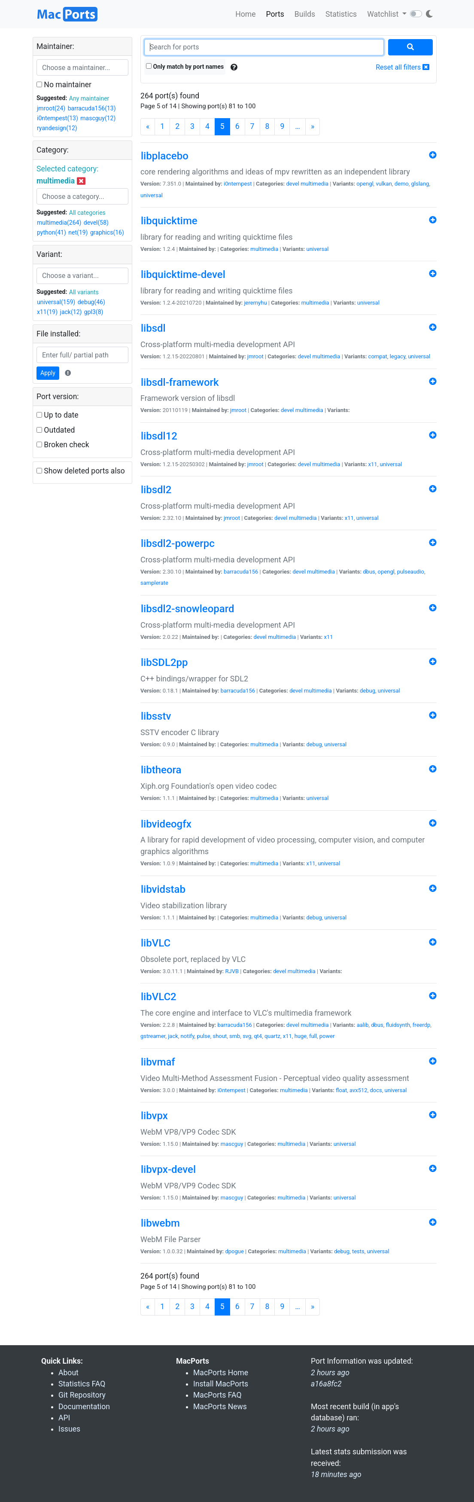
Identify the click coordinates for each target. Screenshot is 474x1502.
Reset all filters (402, 67)
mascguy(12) (97, 118)
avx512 (358, 1090)
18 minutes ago (336, 1474)
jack (173, 1036)
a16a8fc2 (326, 1384)
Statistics (341, 14)
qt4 (258, 1036)
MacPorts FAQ (217, 1395)
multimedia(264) (59, 222)
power (327, 1036)
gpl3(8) (93, 311)
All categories (87, 212)
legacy (398, 356)
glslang (420, 183)
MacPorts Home (220, 1372)
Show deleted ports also (80, 471)
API (64, 1417)
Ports (275, 14)
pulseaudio (410, 571)
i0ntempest (238, 183)
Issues (69, 1429)
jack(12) (71, 311)
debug (367, 690)
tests (358, 1251)
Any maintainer (89, 98)
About (68, 1372)
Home (245, 14)
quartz (272, 1036)
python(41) (51, 232)
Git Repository (82, 1395)
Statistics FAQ (81, 1384)
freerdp (422, 1025)
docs (376, 1090)
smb (234, 1036)
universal (151, 195)
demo (402, 183)
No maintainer (63, 84)
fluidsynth (398, 1025)
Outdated (55, 430)
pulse (203, 1036)
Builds (305, 14)
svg (247, 1036)
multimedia (314, 183)
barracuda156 (241, 571)
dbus (369, 571)
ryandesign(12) (57, 128)
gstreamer (152, 1036)
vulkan (384, 183)
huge (301, 1036)
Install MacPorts (220, 1384)
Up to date (57, 415)
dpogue (234, 1251)
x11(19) (47, 311)
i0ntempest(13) (57, 118)
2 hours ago (330, 1429)
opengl (364, 183)
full (313, 1036)
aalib (363, 1025)
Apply (47, 372)
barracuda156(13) (92, 108)
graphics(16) (107, 232)
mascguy (232, 1144)
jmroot (255, 356)
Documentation (84, 1406)
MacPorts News (220, 1406)
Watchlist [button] (383, 14)
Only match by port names (185, 66)
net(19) (78, 232)
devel (292, 183)
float (341, 1090)
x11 (372, 464)
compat (377, 356)
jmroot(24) (51, 108)
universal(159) (56, 302)
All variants (84, 292)
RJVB (232, 971)
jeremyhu (255, 302)
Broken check (62, 444)
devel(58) (96, 222)
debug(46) (91, 302)
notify (187, 1036)
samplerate (154, 583)
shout (220, 1036)
